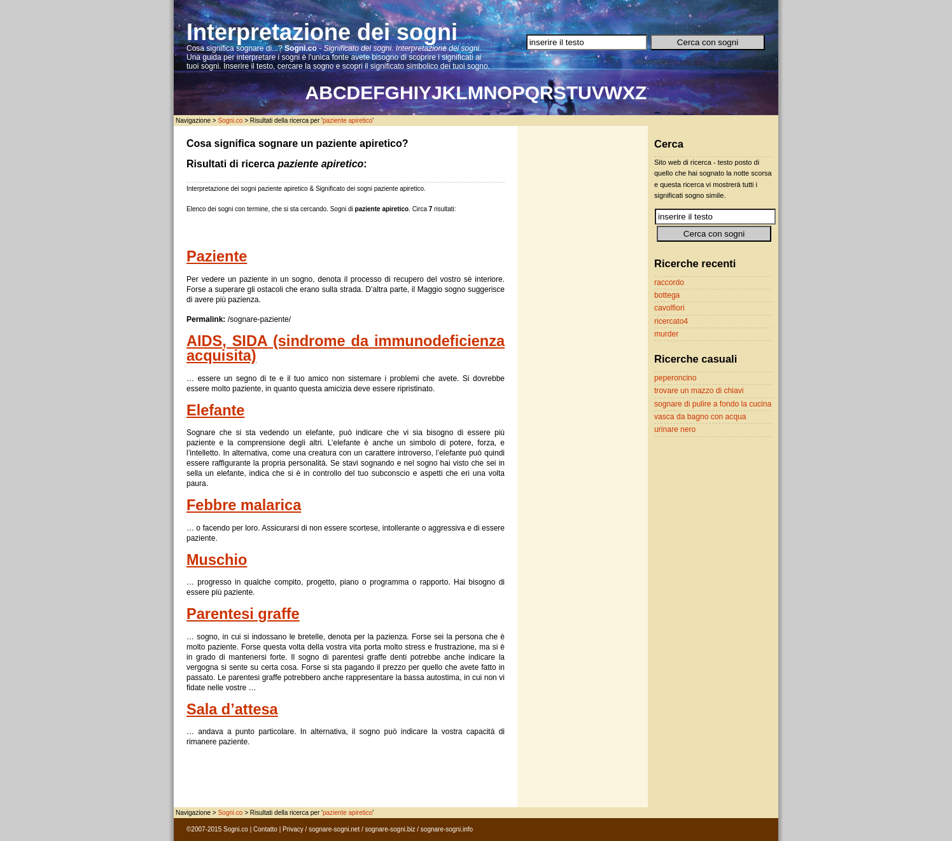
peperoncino (675, 377)
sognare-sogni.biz (390, 829)
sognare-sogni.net (334, 829)
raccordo (669, 282)
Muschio (216, 560)
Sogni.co (230, 120)
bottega (667, 295)
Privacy (293, 829)
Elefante (215, 410)
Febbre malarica (243, 505)
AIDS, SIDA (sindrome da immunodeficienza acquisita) (345, 349)
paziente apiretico (347, 120)
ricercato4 (671, 321)
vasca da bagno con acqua (700, 416)
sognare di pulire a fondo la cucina (712, 404)
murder (666, 334)
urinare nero (675, 429)
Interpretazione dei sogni (322, 32)
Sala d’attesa (232, 709)
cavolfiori (669, 307)
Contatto (265, 829)
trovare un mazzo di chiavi (698, 390)
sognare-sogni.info (447, 829)
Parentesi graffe (243, 614)
